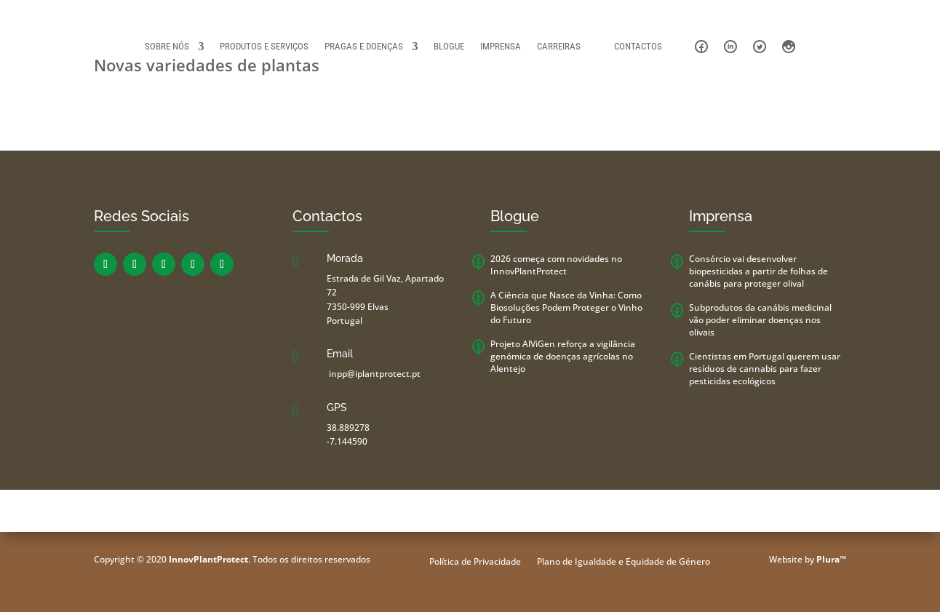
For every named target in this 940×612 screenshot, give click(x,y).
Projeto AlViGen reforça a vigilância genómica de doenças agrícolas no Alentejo (562, 356)
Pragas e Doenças (363, 46)
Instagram (788, 46)
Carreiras (559, 46)
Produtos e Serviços (264, 46)
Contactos (638, 46)
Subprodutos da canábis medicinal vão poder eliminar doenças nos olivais (760, 319)
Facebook (701, 46)
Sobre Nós (167, 46)
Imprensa (500, 46)
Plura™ (831, 559)
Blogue (449, 46)
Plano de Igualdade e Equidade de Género (623, 562)
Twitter (759, 46)
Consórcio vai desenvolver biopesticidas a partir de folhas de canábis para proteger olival (758, 271)
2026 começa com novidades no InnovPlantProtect (556, 265)
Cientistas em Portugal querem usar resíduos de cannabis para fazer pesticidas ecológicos (764, 368)
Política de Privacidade (475, 562)
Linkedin (730, 46)
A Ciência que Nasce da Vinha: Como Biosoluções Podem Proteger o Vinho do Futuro (566, 307)
